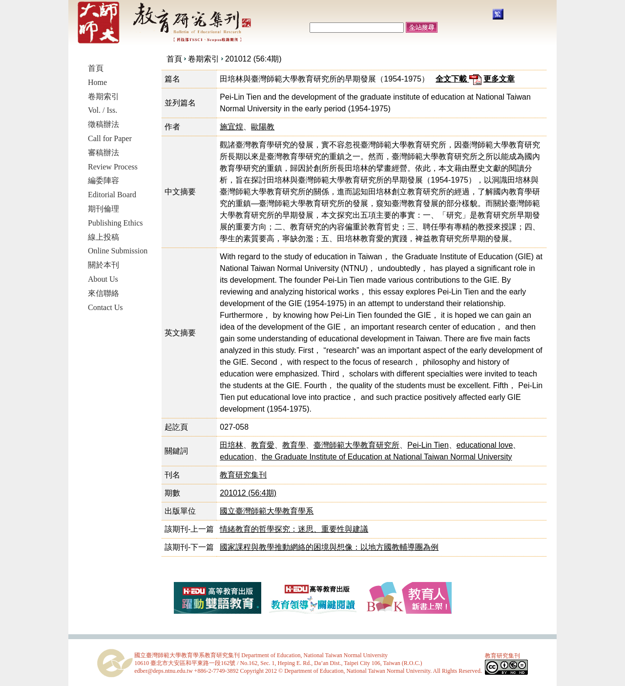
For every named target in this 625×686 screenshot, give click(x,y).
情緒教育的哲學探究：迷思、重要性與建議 (294, 529)
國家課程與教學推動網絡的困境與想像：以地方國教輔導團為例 (329, 547)
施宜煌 (231, 127)
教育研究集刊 (243, 475)
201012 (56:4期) (253, 59)
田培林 (231, 445)
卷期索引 (203, 59)
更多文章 (499, 79)
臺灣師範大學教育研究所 (356, 445)
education (236, 457)
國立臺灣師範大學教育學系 (266, 511)
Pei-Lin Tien (428, 445)
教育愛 (262, 445)
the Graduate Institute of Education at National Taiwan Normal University (387, 457)
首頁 (174, 59)
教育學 (294, 445)
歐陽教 (262, 127)
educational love (485, 445)
